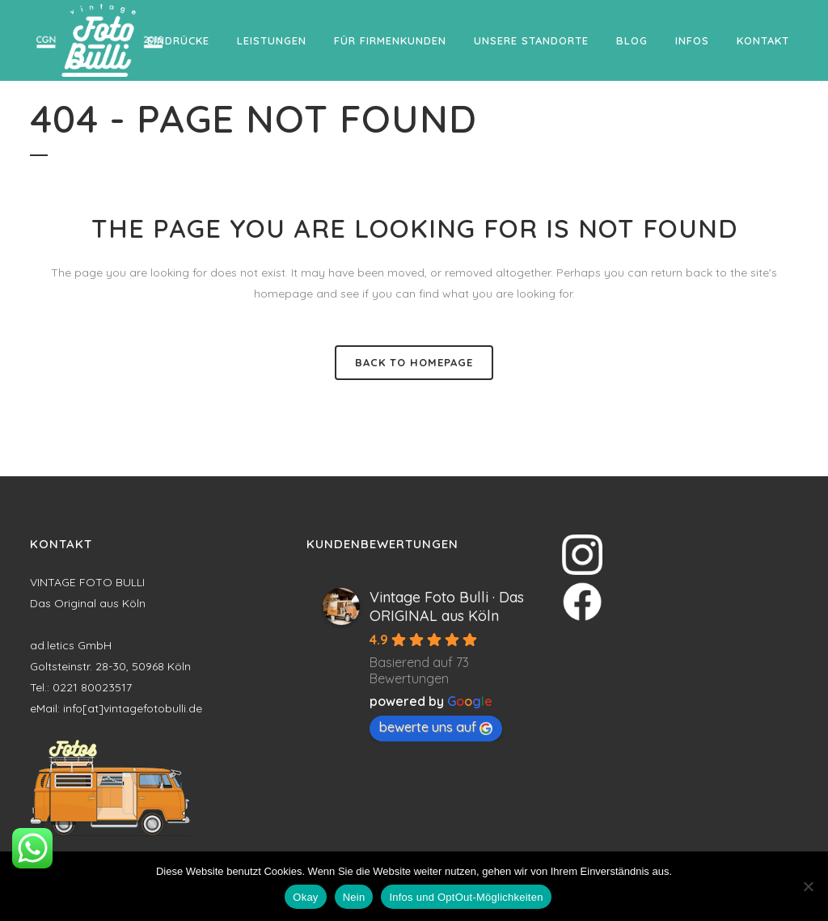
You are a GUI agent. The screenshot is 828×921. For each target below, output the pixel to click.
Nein (354, 897)
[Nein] (808, 886)
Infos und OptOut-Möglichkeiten (466, 897)
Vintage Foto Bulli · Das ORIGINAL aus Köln (447, 606)
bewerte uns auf (435, 727)
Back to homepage (414, 362)
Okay (305, 897)
